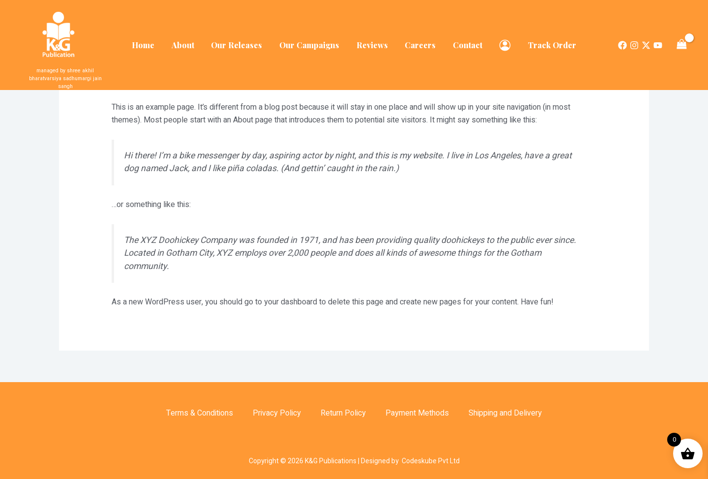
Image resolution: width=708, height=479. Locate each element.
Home (148, 41)
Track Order (547, 41)
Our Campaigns (311, 41)
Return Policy (343, 413)
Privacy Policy (277, 413)
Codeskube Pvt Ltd (431, 461)
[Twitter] (646, 41)
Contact (465, 41)
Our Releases (239, 41)
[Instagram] (634, 41)
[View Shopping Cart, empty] (681, 40)
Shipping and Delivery (505, 413)
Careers (419, 41)
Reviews (372, 41)
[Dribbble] (657, 41)
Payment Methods (417, 413)
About (187, 41)
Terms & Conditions (199, 413)
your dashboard (290, 302)
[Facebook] (622, 41)
